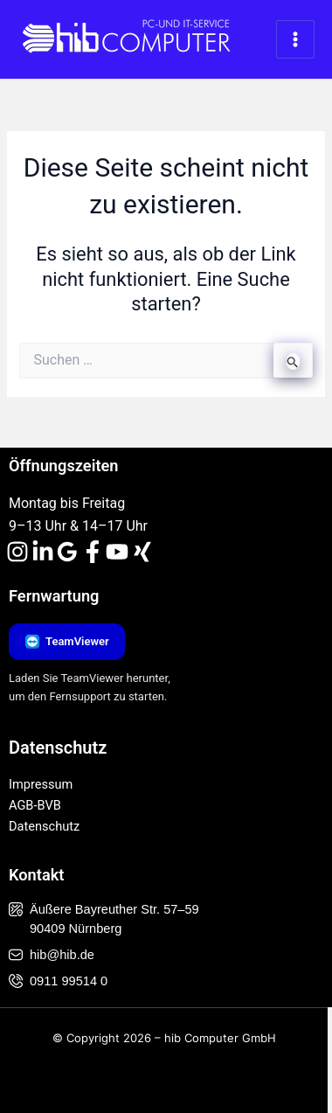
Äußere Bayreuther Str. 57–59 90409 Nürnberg (104, 919)
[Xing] (142, 551)
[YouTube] (117, 551)
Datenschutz (44, 826)
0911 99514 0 (58, 981)
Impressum (41, 784)
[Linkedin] (42, 551)
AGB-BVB (35, 805)
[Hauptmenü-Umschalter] (295, 39)
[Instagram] (17, 551)
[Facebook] (92, 551)
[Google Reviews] (67, 551)
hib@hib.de (51, 955)
